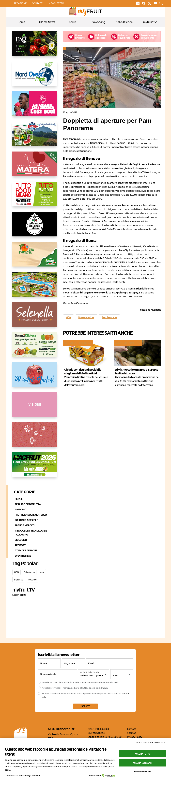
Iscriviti (85, 706)
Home (21, 22)
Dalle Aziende (124, 22)
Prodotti (20, 545)
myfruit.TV (150, 22)
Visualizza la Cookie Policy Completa (23, 775)
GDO (16, 572)
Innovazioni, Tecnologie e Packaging (31, 532)
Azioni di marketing (127, 342)
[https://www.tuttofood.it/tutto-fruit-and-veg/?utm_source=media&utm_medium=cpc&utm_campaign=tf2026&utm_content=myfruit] (34, 197)
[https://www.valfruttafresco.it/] (34, 257)
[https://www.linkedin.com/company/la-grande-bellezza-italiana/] (34, 227)
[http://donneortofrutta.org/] (34, 407)
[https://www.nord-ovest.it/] (34, 76)
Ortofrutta (29, 572)
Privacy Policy (134, 736)
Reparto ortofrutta (28, 504)
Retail (18, 498)
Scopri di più (19, 594)
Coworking (98, 22)
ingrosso (18, 579)
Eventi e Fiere (23, 555)
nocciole (32, 579)
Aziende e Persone (26, 550)
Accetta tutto (142, 753)
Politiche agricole (26, 520)
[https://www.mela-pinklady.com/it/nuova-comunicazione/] (34, 106)
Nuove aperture (86, 317)
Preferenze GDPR (142, 771)
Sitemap (131, 732)
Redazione (20, 3)
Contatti (131, 728)
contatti (37, 3)
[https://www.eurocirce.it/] (34, 136)
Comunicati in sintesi (77, 342)
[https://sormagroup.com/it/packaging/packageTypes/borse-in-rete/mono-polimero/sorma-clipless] (34, 347)
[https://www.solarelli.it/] (34, 287)
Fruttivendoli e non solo (31, 514)
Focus (72, 22)
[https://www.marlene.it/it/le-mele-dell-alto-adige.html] (34, 377)
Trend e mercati (24, 525)
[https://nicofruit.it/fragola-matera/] (34, 167)
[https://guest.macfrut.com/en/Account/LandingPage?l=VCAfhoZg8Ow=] (34, 467)
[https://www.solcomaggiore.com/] (34, 437)
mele (42, 572)
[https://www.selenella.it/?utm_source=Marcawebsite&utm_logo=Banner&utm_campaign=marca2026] (34, 317)
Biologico (21, 539)
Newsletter (56, 3)
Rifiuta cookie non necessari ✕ (150, 742)
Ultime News (47, 22)
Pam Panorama (109, 317)
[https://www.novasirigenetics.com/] (34, 46)
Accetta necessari (142, 763)
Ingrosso (20, 509)
